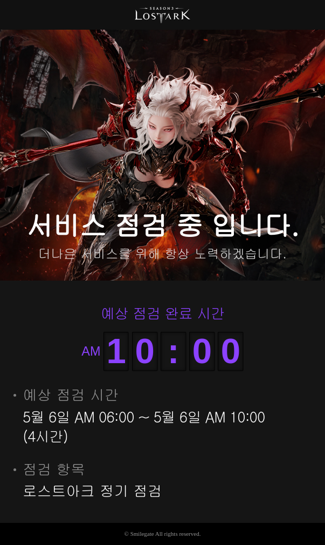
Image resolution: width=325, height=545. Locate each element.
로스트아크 (162, 15)
